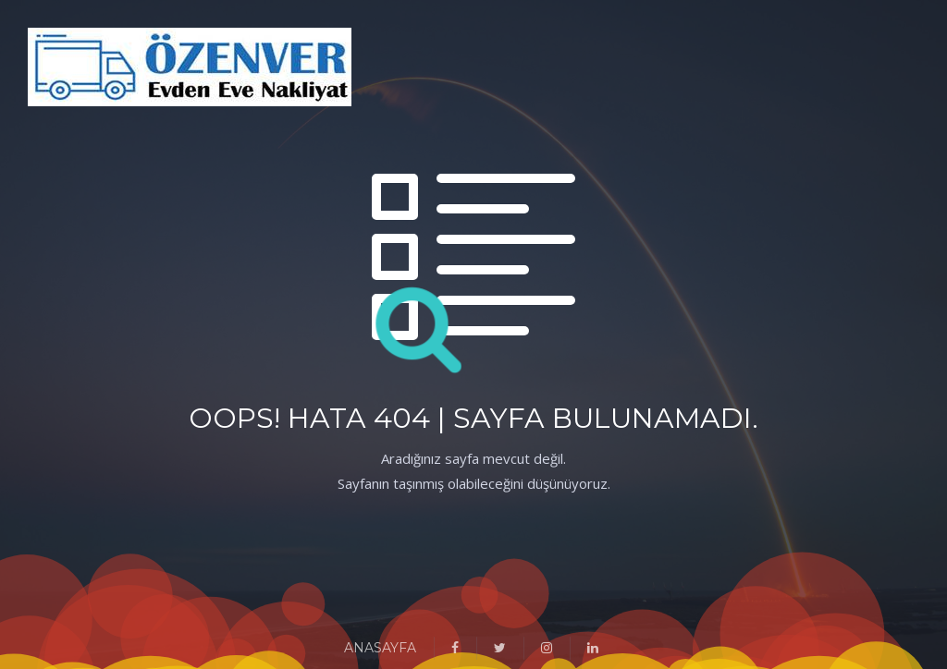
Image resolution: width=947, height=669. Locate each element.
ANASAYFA (380, 647)
